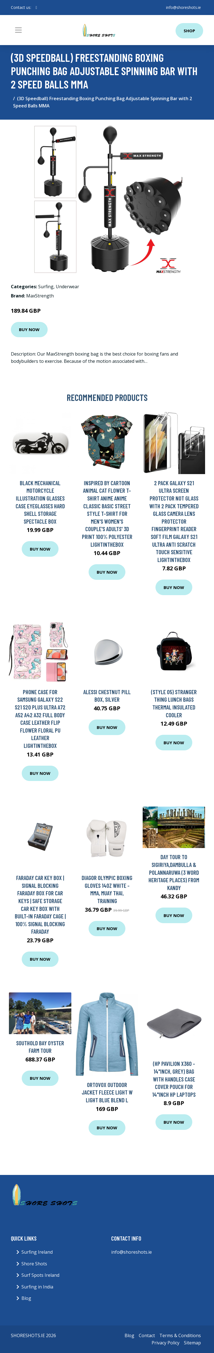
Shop (189, 30)
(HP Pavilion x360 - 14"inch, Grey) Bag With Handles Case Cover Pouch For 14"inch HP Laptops (174, 1079)
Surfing (46, 287)
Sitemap (192, 1343)
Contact (147, 1335)
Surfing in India (37, 1287)
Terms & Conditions (180, 1335)
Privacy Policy (165, 1343)
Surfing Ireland (37, 1252)
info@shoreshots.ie (183, 7)
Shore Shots (34, 1264)
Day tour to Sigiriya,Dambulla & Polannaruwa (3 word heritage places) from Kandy (174, 872)
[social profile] (36, 7)
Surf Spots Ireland (40, 1275)
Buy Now (29, 329)
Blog (26, 1298)
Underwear (67, 287)
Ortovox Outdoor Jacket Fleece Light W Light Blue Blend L (107, 1092)
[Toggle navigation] (18, 30)
